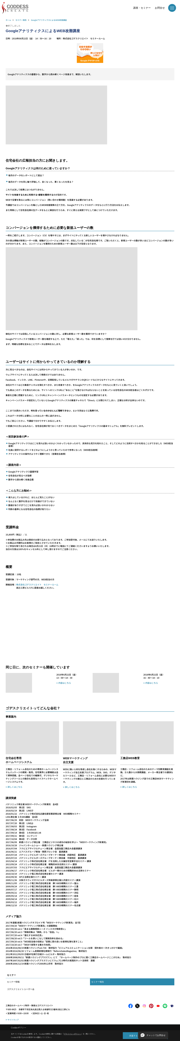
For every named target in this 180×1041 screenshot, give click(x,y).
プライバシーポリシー (72, 1034)
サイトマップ (13, 1020)
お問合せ (160, 7)
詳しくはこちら (15, 786)
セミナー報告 (97, 982)
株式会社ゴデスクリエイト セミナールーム (37, 584)
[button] (153, 1035)
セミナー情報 (13, 982)
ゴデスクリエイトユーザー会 (20, 989)
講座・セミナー (142, 7)
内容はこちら (64, 682)
